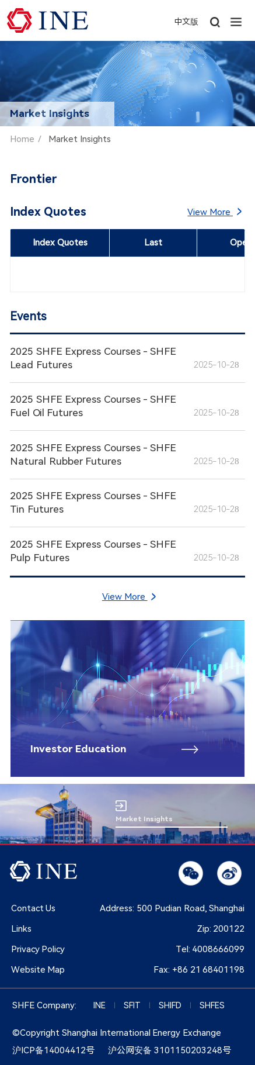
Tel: (210, 949)
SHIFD (170, 1005)
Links (21, 929)
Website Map (38, 969)
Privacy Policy (38, 949)
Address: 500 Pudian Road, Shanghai (172, 908)
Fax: (198, 969)
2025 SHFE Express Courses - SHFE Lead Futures (93, 358)
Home (22, 139)
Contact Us (33, 908)
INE (99, 1005)
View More (213, 211)
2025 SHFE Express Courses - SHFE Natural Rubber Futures (93, 454)
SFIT (132, 1005)
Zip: (221, 929)
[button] (236, 20)
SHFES (212, 1005)
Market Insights (79, 139)
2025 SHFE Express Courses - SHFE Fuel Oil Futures (93, 406)
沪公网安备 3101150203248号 (169, 1050)
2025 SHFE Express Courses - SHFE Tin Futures (93, 502)
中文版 (186, 21)
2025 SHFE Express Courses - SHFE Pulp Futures (93, 550)
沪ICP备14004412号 (53, 1050)
